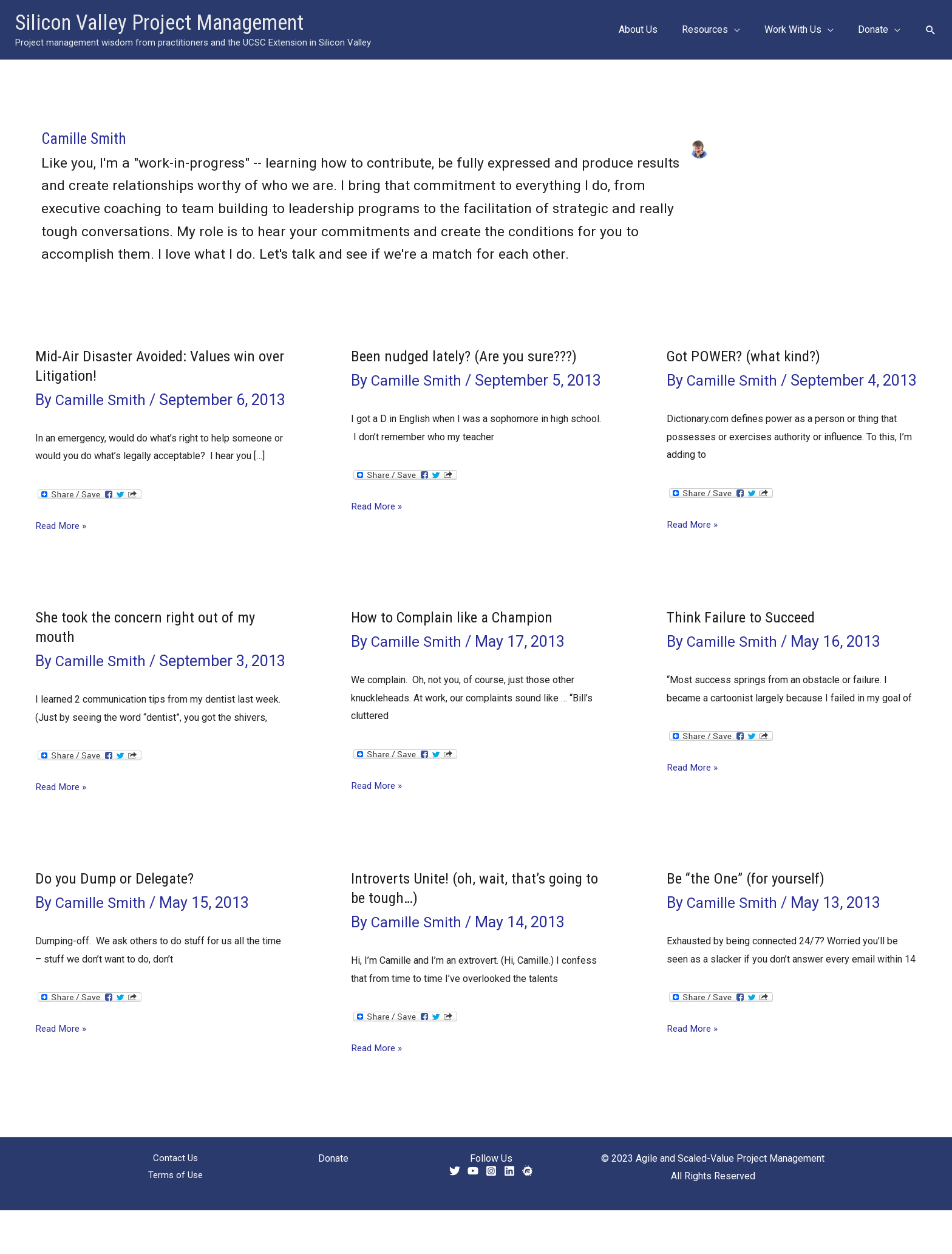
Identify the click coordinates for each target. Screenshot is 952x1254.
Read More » (62, 548)
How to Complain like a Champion (457, 639)
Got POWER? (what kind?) (747, 356)
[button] (931, 30)
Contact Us (175, 1202)
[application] (746, 30)
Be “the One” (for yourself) (749, 922)
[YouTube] (472, 1215)
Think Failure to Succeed (744, 639)
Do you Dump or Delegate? (118, 922)
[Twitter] (454, 1215)
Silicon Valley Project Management (159, 22)
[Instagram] (491, 1215)
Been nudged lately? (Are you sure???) (470, 356)
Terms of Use (176, 1220)
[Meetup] (527, 1215)
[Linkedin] (509, 1215)
